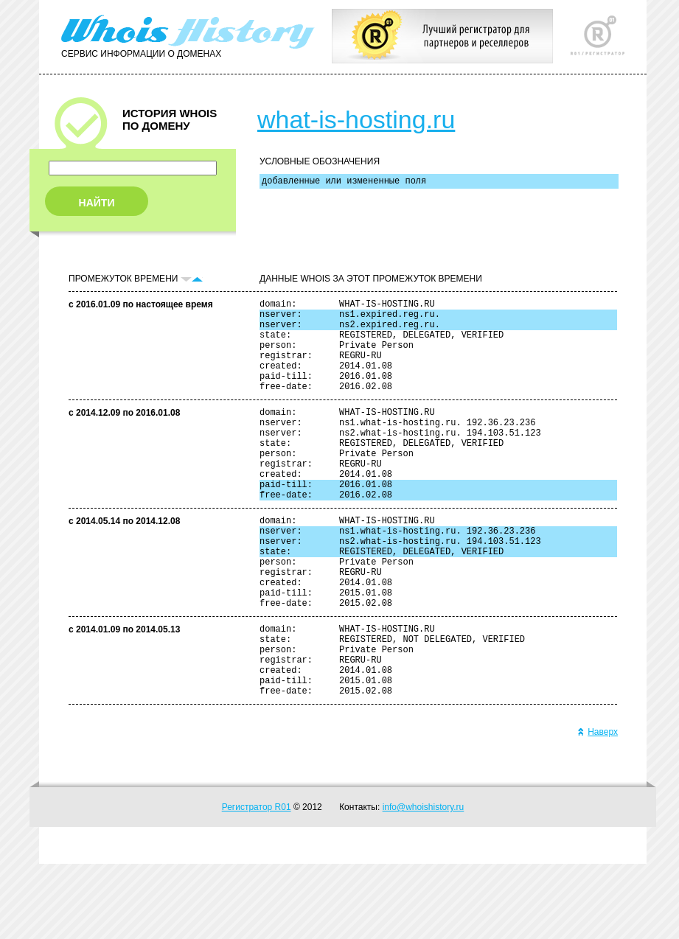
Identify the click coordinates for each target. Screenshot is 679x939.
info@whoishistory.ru (423, 882)
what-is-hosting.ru (356, 119)
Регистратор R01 (256, 882)
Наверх (597, 807)
